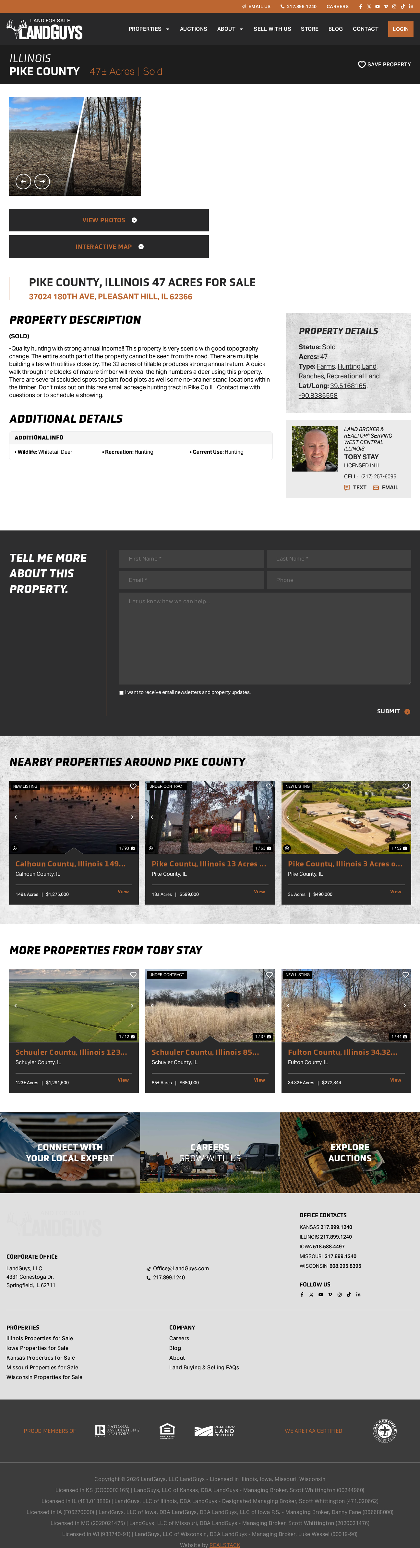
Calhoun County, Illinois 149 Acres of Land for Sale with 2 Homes (70, 849)
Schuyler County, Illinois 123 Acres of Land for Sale (70, 1037)
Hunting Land (357, 340)
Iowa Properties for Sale (37, 1335)
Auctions (193, 29)
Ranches (311, 349)
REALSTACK (225, 1531)
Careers (179, 1325)
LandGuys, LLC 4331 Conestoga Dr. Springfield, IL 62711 (30, 1262)
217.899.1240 (336, 1212)
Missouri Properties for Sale (42, 1354)
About (230, 29)
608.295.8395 (345, 1251)
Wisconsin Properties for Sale (44, 1364)
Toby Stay (361, 430)
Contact (365, 29)
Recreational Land (353, 349)
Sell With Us (272, 29)
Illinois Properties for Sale (39, 1325)
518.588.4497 (329, 1232)
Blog (335, 29)
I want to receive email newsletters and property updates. (188, 677)
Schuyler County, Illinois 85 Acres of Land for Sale (204, 1037)
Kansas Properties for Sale (40, 1344)
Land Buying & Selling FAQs (204, 1354)
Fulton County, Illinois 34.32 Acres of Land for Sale (342, 1037)
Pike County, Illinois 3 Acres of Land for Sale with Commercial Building (346, 849)
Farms (326, 340)
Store (309, 29)
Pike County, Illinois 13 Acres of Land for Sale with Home (207, 849)
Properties (149, 29)
